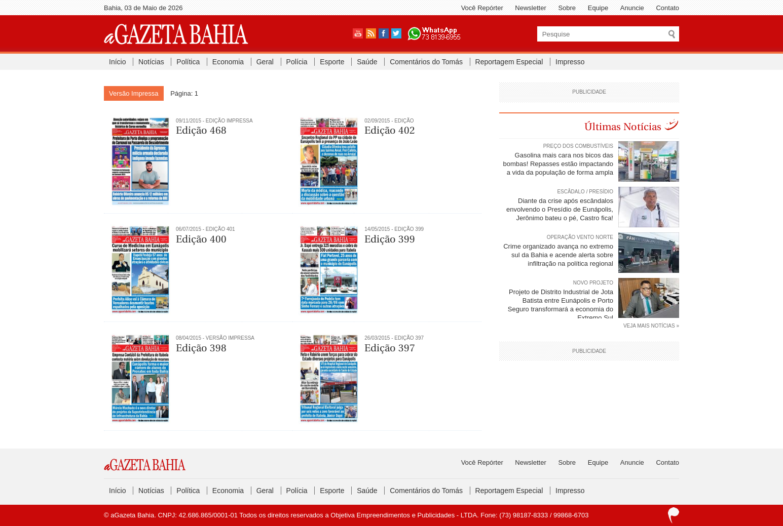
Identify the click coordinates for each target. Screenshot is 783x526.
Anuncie (632, 8)
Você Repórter (482, 8)
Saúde (367, 62)
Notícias (151, 62)
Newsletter (530, 8)
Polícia (297, 62)
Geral (265, 62)
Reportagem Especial (509, 62)
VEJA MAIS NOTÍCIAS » (651, 326)
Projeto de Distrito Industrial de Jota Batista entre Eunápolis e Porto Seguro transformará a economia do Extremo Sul (560, 304)
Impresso (570, 62)
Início (117, 62)
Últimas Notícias (622, 127)
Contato (667, 8)
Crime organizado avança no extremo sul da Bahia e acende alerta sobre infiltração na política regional (558, 254)
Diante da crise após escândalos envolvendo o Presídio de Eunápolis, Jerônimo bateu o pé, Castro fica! (559, 209)
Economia (228, 62)
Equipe (598, 8)
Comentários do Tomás (426, 62)
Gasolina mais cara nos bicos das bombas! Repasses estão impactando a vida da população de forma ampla (558, 163)
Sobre (567, 8)
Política (188, 62)
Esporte (332, 62)
